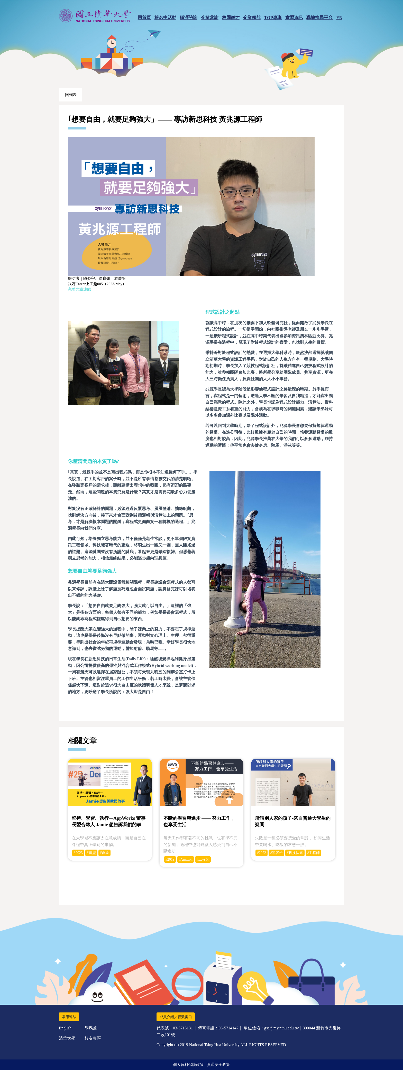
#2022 (261, 853)
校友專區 (93, 1038)
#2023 (78, 853)
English (65, 1028)
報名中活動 (165, 17)
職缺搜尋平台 (319, 17)
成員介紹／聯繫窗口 (176, 1017)
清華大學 (67, 1038)
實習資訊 (294, 17)
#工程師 (203, 859)
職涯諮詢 (188, 17)
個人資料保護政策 (188, 1065)
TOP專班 (273, 17)
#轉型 (91, 853)
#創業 (104, 853)
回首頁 (144, 17)
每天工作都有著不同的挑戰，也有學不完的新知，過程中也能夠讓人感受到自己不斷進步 (200, 844)
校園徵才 (231, 17)
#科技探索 (295, 853)
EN (339, 17)
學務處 (91, 1028)
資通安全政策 (218, 1065)
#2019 (170, 859)
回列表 (70, 95)
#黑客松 (276, 853)
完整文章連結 (79, 289)
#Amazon (186, 859)
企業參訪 (209, 17)
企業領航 (252, 17)
